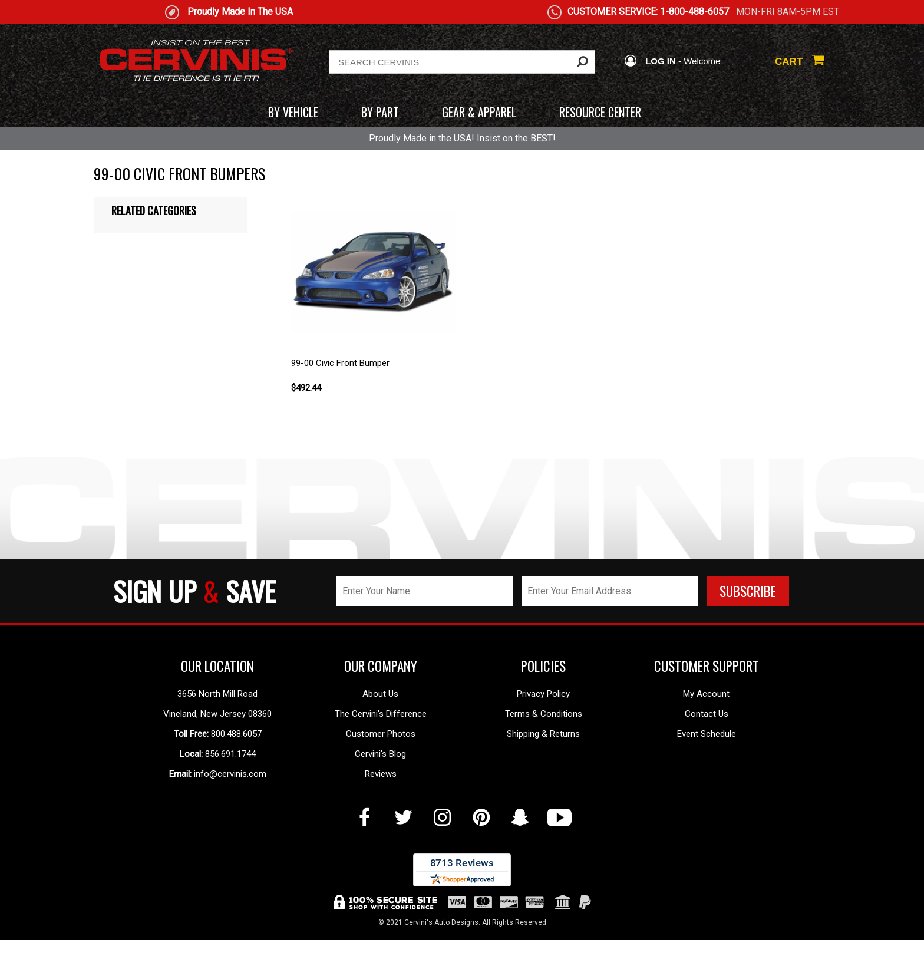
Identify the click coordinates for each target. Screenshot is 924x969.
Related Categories (153, 210)
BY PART (380, 112)
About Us (380, 693)
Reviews (381, 774)
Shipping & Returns (543, 734)
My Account (706, 693)
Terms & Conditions (543, 713)
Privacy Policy (543, 693)
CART (799, 61)
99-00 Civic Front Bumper (340, 363)
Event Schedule (706, 734)
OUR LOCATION (217, 666)
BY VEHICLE (293, 112)
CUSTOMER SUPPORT (706, 666)
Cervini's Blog (380, 754)
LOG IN (650, 61)
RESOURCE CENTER (600, 112)
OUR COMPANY (380, 666)
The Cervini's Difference (381, 713)
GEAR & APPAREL (479, 112)
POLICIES (543, 666)
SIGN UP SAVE (194, 591)
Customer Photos (380, 734)
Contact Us (706, 713)
